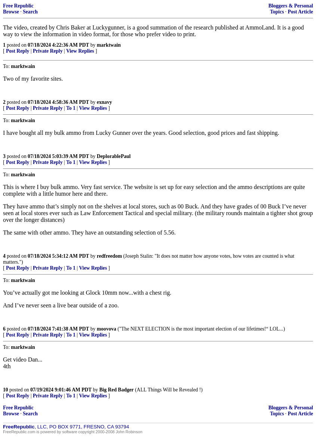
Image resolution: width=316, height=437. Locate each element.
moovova (106, 329)
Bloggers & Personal (291, 6)
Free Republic (18, 6)
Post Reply (17, 51)
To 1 (71, 108)
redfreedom (109, 256)
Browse (11, 12)
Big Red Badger (116, 390)
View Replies (80, 51)
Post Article (300, 12)
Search (30, 12)
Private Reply (48, 51)
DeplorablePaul (114, 156)
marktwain (109, 45)
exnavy (104, 102)
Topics (277, 12)
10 (5, 390)
